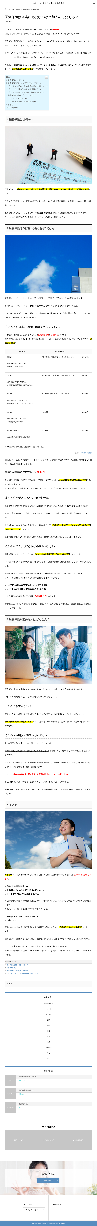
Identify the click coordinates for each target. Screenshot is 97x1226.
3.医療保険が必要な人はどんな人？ (21, 95)
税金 (48, 1053)
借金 (48, 1025)
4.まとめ (9, 104)
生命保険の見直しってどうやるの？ (17, 965)
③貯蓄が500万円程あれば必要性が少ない (26, 92)
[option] (19, 1140)
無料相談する (48, 1180)
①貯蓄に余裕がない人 (18, 98)
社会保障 (48, 1047)
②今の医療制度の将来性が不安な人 (24, 101)
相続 (48, 1042)
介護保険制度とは (12, 968)
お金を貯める (48, 1003)
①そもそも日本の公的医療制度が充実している (28, 86)
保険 (10, 984)
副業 (48, 1031)
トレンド (48, 1009)
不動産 (48, 1014)
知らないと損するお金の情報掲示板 (48, 3)
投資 (48, 1036)
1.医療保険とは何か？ (15, 80)
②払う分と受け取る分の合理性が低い (25, 89)
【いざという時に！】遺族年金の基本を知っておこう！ (23, 973)
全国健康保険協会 (86, 453)
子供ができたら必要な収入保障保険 (17, 971)
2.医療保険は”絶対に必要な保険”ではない (23, 83)
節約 (48, 1058)
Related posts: (12, 107)
